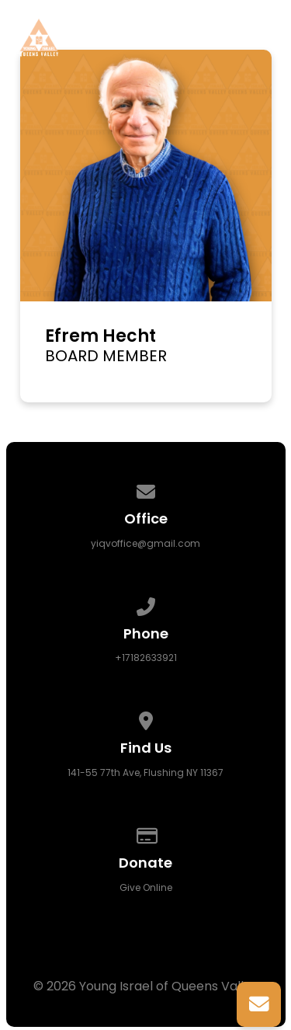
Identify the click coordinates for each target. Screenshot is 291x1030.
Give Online (146, 887)
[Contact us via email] (146, 489)
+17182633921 (146, 657)
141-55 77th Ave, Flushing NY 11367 (145, 772)
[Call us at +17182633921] (146, 604)
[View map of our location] (146, 718)
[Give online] (146, 833)
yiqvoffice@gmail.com (145, 543)
